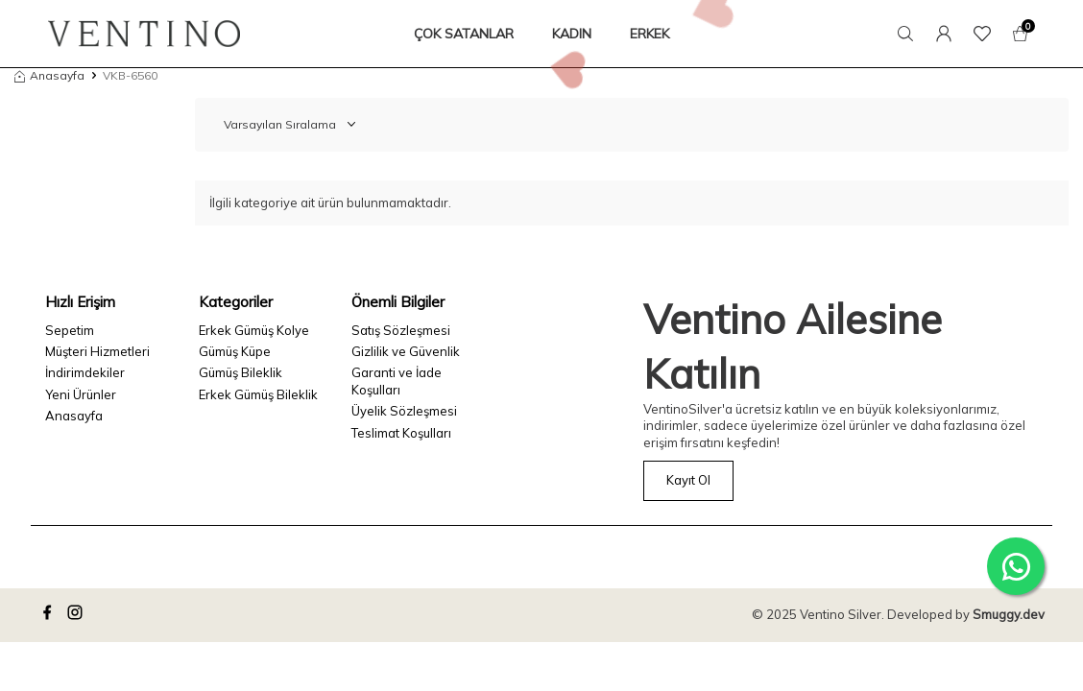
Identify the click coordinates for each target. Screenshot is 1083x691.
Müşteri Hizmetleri (97, 351)
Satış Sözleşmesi (400, 330)
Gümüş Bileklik (240, 372)
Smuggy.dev (1009, 614)
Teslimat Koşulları (401, 433)
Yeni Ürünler (80, 394)
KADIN (571, 33)
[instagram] (77, 615)
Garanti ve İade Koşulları (396, 380)
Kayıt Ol (688, 480)
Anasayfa (49, 75)
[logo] (144, 34)
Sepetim (69, 330)
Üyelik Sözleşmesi (404, 410)
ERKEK (649, 33)
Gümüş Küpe (235, 351)
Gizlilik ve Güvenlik (405, 351)
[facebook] (49, 615)
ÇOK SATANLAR (464, 33)
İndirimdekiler (85, 372)
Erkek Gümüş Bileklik (258, 394)
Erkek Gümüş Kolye (254, 330)
